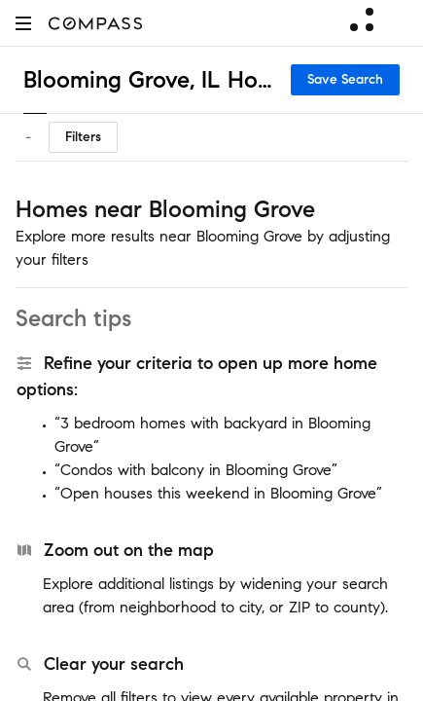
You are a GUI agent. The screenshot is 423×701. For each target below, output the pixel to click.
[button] (23, 23)
